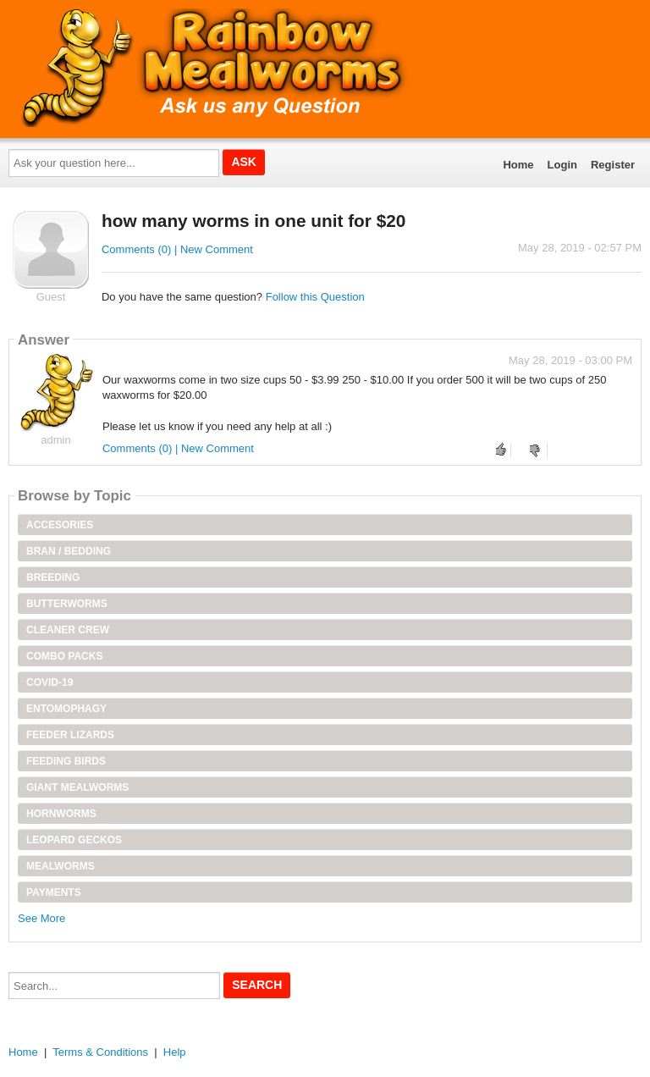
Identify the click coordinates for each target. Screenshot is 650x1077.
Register (613, 164)
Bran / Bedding (68, 551)
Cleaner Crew (67, 630)
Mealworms (60, 866)
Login (562, 164)
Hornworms (61, 814)
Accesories (59, 525)
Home (518, 164)
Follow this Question (315, 296)
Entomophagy (66, 709)
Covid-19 (49, 682)
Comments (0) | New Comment (177, 249)
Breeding (53, 577)
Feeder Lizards (70, 735)
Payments (53, 892)
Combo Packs (64, 656)
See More (41, 918)
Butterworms (66, 604)
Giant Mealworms (77, 787)
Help (174, 1052)
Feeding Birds (66, 761)
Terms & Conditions (100, 1052)
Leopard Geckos (74, 840)
